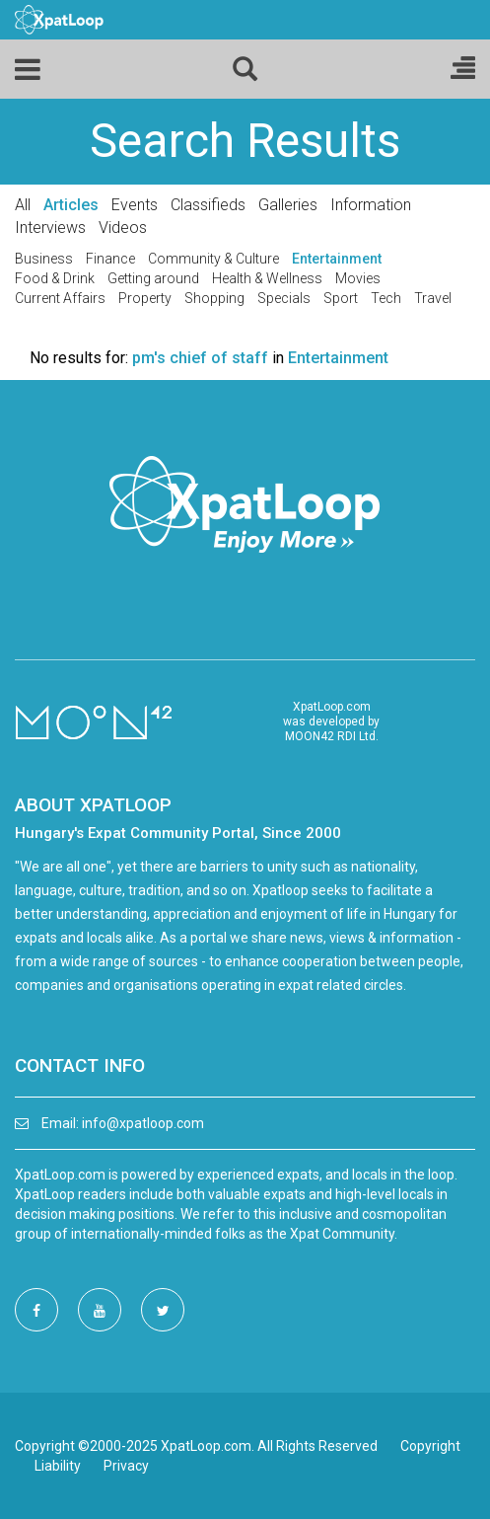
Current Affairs (60, 298)
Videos (123, 227)
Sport (340, 298)
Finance (110, 258)
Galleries (287, 204)
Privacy (126, 1466)
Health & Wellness (267, 278)
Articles (71, 204)
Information (370, 204)
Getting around (153, 278)
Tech (386, 298)
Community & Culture (213, 258)
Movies (358, 278)
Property (145, 298)
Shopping (214, 298)
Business (44, 258)
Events (134, 204)
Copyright (430, 1446)
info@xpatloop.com (143, 1123)
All (23, 204)
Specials (284, 298)
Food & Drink (55, 278)
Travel (433, 298)
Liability (58, 1466)
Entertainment (337, 258)
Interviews (50, 227)
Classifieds (208, 204)
